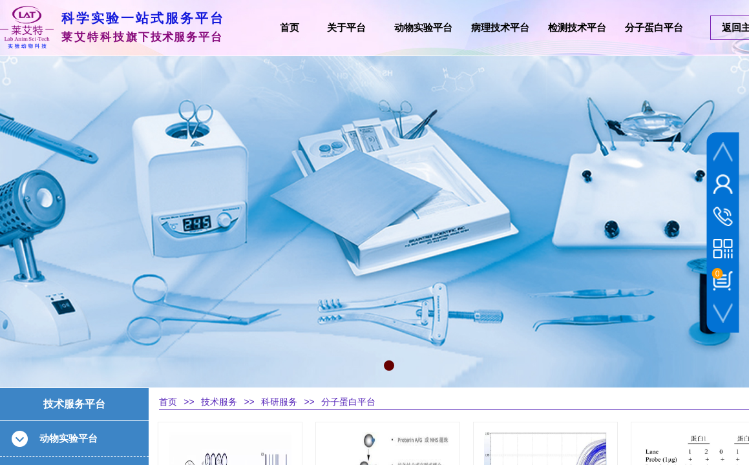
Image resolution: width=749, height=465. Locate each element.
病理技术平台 (500, 28)
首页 (168, 402)
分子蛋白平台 (348, 402)
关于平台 (346, 28)
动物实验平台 (423, 28)
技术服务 (219, 402)
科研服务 (279, 402)
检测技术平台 (577, 28)
